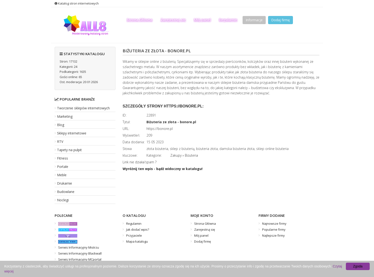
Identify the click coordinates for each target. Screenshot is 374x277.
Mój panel (202, 19)
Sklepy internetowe (71, 133)
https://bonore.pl (159, 128)
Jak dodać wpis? (137, 229)
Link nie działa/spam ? (139, 162)
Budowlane (65, 191)
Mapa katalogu (137, 241)
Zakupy (176, 155)
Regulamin (228, 19)
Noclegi (63, 200)
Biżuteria (191, 155)
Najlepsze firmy (273, 235)
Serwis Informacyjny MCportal (79, 259)
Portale (62, 166)
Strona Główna (139, 19)
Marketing (65, 116)
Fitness (62, 158)
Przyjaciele (134, 235)
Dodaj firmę (280, 20)
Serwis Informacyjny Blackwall (80, 253)
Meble (62, 175)
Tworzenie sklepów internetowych (83, 108)
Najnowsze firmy (274, 223)
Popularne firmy (274, 229)
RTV (60, 141)
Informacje (254, 20)
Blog (60, 125)
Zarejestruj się (173, 19)
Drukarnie (64, 183)
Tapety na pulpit (69, 150)
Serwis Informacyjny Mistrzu (78, 247)
